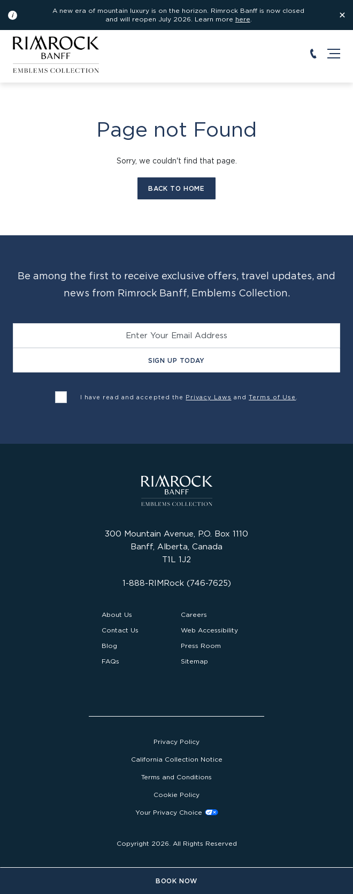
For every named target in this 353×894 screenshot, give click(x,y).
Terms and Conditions (176, 776)
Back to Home (176, 188)
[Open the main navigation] (333, 53)
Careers (194, 614)
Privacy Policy (176, 741)
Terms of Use (272, 397)
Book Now (176, 880)
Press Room (201, 645)
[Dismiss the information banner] (342, 15)
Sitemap (194, 661)
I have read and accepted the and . (189, 397)
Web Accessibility (209, 630)
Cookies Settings (176, 812)
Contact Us (120, 630)
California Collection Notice (176, 759)
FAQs (110, 661)
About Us (117, 614)
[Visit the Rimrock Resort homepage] (56, 53)
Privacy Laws (208, 397)
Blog (109, 645)
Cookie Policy (176, 794)
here (242, 19)
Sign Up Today (176, 360)
